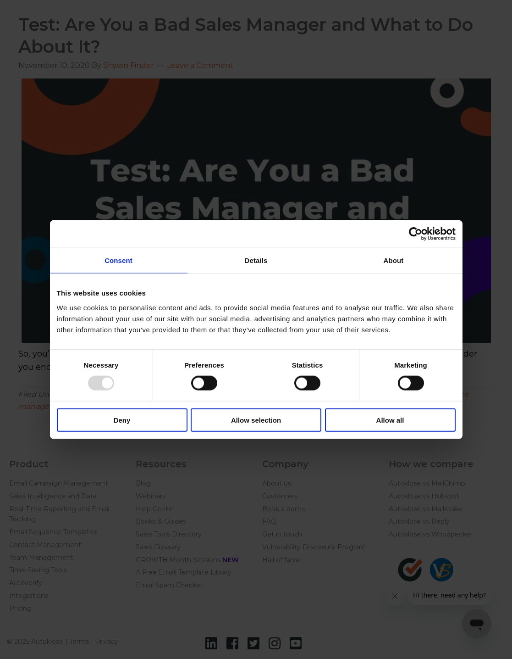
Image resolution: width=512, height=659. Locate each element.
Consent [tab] (118, 260)
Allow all (390, 420)
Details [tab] (256, 260)
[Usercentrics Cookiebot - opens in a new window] (415, 234)
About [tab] (394, 260)
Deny (122, 420)
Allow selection (256, 420)
